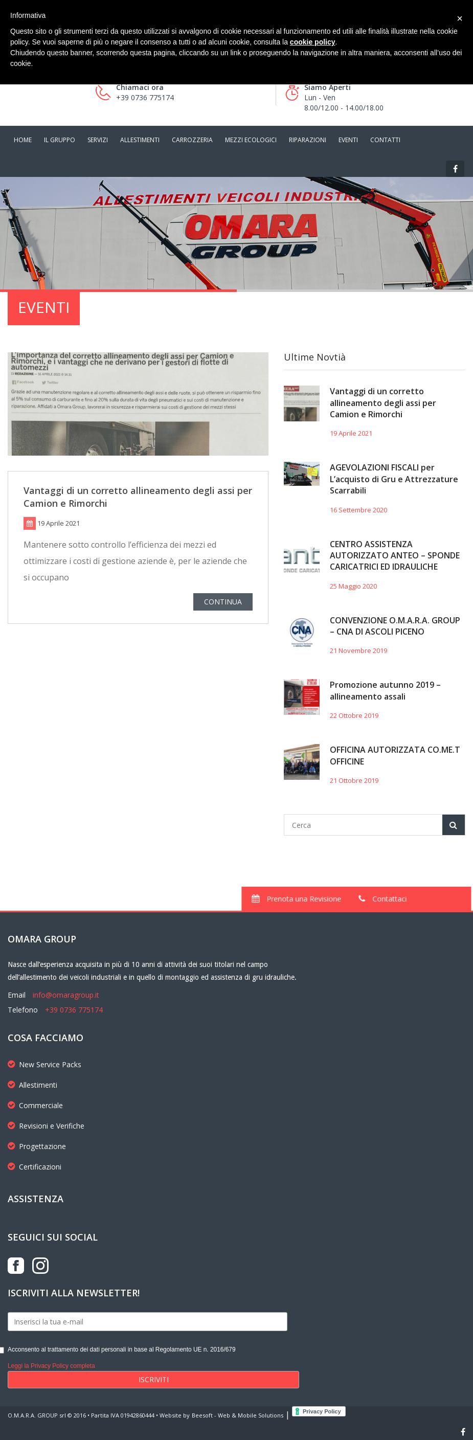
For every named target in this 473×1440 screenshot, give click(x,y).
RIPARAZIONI (307, 140)
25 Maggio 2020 (353, 586)
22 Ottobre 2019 (354, 715)
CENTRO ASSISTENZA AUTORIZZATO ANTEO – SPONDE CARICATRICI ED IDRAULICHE (395, 555)
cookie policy (312, 42)
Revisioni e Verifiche (46, 1126)
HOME (23, 140)
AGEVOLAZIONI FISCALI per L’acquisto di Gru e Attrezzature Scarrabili (394, 479)
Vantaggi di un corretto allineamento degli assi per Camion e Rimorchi (383, 403)
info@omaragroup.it (66, 995)
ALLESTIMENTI (140, 140)
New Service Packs (44, 1064)
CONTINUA (223, 604)
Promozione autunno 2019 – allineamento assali (385, 690)
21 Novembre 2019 (358, 650)
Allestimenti (32, 1085)
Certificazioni (34, 1167)
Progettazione (37, 1146)
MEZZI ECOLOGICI (251, 140)
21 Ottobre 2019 (354, 780)
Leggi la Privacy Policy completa (51, 1365)
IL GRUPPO (59, 140)
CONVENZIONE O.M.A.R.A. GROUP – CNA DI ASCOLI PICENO (395, 626)
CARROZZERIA (192, 140)
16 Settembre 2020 (358, 509)
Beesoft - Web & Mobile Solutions (237, 1415)
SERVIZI (97, 140)
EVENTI (348, 140)
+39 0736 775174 (74, 1010)
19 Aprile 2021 (351, 433)
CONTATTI (385, 140)
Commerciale (35, 1105)
